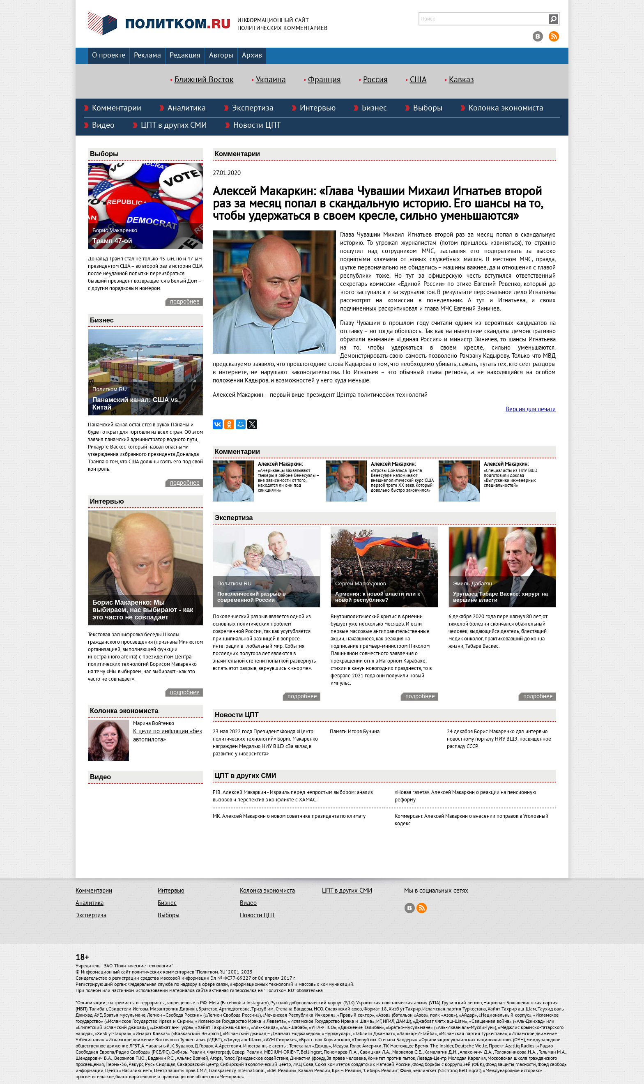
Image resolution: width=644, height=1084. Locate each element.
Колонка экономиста (506, 108)
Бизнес (374, 108)
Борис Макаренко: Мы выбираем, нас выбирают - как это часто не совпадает (142, 610)
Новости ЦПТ (257, 125)
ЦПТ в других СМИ (174, 125)
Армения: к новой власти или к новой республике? (377, 597)
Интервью (318, 108)
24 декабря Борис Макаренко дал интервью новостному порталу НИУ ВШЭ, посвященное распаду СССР (499, 739)
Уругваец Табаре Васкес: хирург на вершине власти (500, 597)
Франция (324, 80)
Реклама (147, 55)
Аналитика (187, 108)
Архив (252, 55)
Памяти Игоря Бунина (355, 731)
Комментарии (116, 108)
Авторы (221, 55)
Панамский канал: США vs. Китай (136, 403)
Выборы (427, 108)
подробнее (185, 301)
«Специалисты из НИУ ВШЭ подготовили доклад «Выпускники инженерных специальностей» (510, 478)
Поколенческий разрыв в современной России (251, 597)
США (418, 80)
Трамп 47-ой (112, 240)
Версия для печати (531, 409)
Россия (375, 80)
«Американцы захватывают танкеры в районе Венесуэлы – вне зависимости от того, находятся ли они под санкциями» (288, 480)
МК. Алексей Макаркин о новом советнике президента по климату (289, 816)
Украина (271, 80)
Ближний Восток (204, 80)
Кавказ (461, 80)
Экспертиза (253, 108)
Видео (103, 125)
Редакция (185, 55)
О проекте (108, 55)
